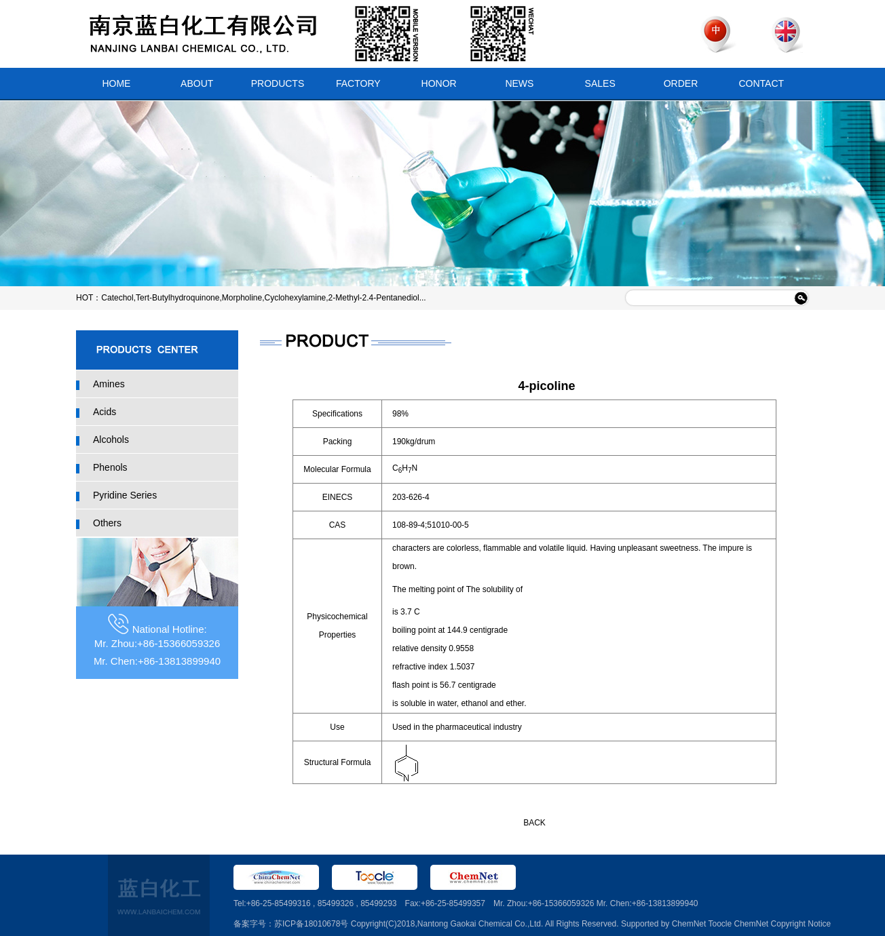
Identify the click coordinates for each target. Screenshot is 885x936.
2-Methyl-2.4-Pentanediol (373, 298)
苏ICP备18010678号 (311, 924)
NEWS (519, 83)
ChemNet (689, 924)
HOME (116, 83)
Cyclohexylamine (295, 298)
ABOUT (197, 83)
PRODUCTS (278, 83)
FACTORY (358, 83)
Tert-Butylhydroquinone (177, 298)
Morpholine (242, 298)
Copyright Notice (801, 924)
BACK (534, 822)
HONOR (439, 83)
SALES (600, 83)
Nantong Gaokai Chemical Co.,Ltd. (480, 924)
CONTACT (761, 83)
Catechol (117, 298)
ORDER (681, 83)
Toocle (720, 924)
